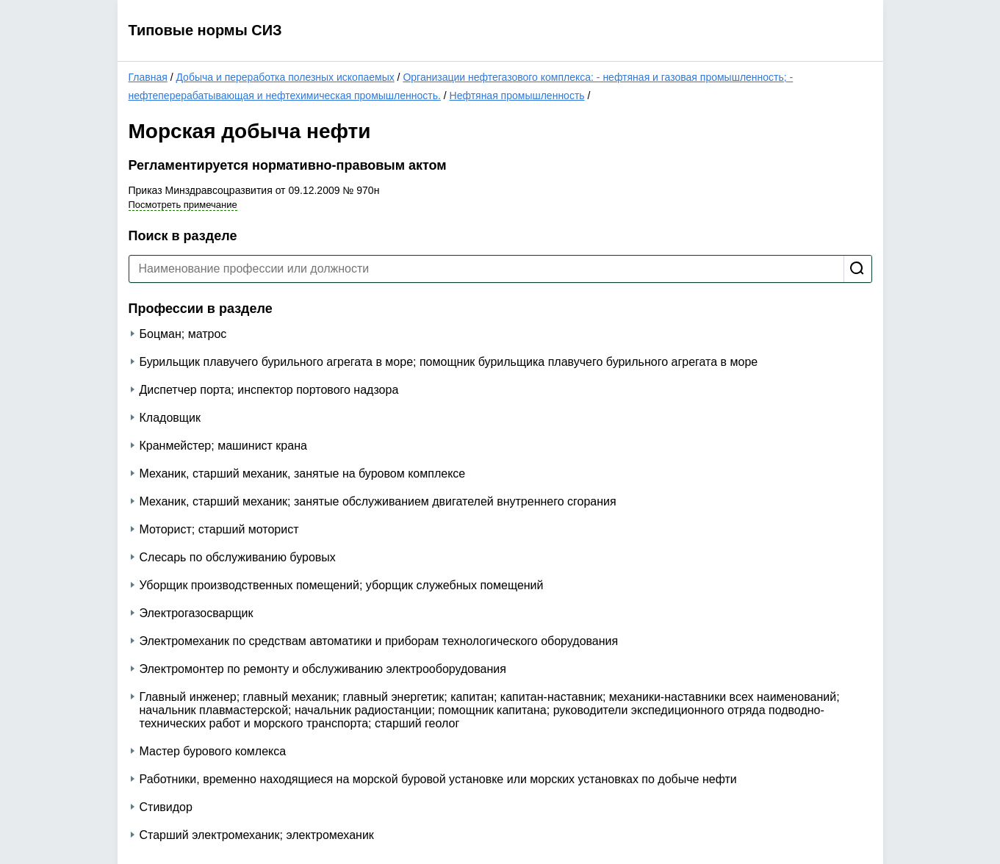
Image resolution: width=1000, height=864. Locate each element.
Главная (148, 77)
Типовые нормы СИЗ (205, 30)
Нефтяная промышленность (517, 95)
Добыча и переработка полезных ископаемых (285, 77)
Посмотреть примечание (183, 204)
